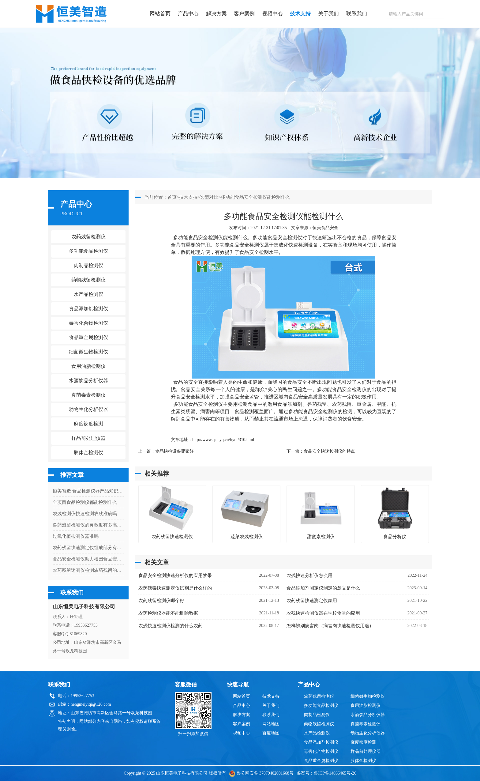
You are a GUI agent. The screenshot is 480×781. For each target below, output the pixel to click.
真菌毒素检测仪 (366, 724)
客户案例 (244, 14)
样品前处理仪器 (366, 751)
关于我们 (328, 14)
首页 (172, 197)
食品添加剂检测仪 (321, 742)
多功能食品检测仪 (321, 705)
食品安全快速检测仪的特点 (329, 451)
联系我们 (356, 14)
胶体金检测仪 (88, 452)
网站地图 (270, 724)
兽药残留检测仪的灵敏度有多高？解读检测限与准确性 (88, 525)
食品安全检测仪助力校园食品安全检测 (88, 559)
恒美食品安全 (325, 227)
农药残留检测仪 (319, 696)
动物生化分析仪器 (368, 733)
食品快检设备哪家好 (174, 451)
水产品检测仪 (317, 733)
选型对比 (209, 197)
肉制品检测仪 (317, 714)
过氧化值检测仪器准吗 (76, 536)
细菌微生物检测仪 (368, 696)
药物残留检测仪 (319, 724)
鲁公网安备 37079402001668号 (261, 773)
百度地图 (270, 733)
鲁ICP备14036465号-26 (335, 773)
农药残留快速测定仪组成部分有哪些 (88, 547)
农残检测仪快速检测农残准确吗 (85, 513)
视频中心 (272, 14)
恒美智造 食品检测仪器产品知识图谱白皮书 (88, 491)
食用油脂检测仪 (366, 705)
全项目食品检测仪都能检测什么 (85, 502)
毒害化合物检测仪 (321, 751)
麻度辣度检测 (363, 742)
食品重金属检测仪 (321, 760)
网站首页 (160, 14)
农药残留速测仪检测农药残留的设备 (88, 570)
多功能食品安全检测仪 (277, 237)
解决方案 (216, 14)
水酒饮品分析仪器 (368, 714)
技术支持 (300, 14)
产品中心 (188, 14)
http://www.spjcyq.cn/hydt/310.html (223, 439)
